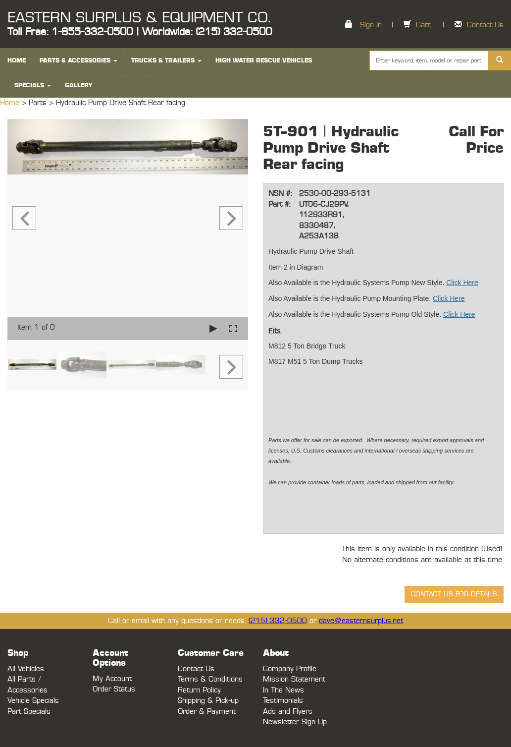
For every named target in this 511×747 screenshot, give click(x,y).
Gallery (79, 85)
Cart (423, 25)
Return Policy (199, 690)
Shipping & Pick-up (208, 700)
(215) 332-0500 (278, 621)
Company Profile (289, 669)
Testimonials (283, 700)
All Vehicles (25, 669)
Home (11, 103)
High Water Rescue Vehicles (263, 60)
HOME (16, 60)
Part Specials (29, 711)
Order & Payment (207, 711)
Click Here (462, 283)
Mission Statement (294, 679)
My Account (112, 679)
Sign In (371, 25)
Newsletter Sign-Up (295, 722)
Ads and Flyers (287, 711)
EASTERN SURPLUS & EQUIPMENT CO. (138, 17)
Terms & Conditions (210, 679)
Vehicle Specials (33, 700)
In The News (283, 690)
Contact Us (485, 25)
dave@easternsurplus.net (361, 621)
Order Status (114, 689)
